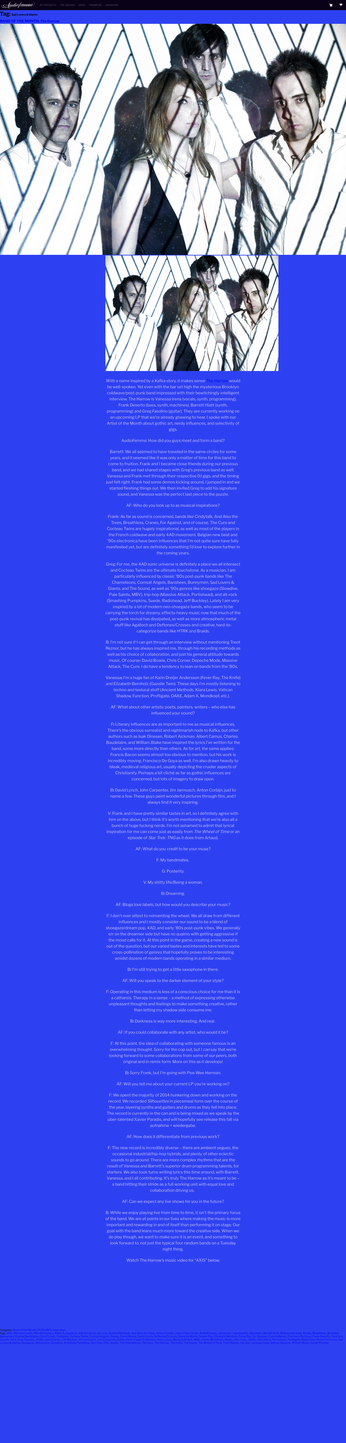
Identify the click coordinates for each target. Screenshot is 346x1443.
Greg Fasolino (25, 1339)
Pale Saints (264, 1339)
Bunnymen (6, 1336)
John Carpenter (106, 1339)
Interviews (59, 1330)
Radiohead (308, 1339)
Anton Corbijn (165, 1333)
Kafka (121, 1339)
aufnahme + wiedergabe (233, 1333)
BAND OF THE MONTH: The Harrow (30, 21)
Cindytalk (62, 1336)
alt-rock (102, 1333)
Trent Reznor (231, 1342)
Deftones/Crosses (165, 1336)
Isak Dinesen (52, 1339)
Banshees (256, 1333)
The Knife (176, 1342)
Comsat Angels (99, 1336)
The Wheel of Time (210, 1342)
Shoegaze (27, 1342)
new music (240, 1339)
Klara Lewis (164, 1339)
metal (205, 1339)
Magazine (112, 5)
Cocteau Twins (79, 1336)
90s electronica (43, 1333)
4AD (9, 1333)
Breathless (319, 1333)
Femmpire (95, 5)
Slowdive (56, 1342)
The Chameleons (129, 1342)
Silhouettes (42, 1342)
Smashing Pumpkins (76, 1342)
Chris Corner (47, 1336)
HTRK (39, 1339)
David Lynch (145, 1336)
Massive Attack (182, 1339)
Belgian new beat (291, 1333)
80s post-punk (23, 1333)
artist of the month (186, 1333)
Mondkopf (216, 1339)
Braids (307, 1333)
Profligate (293, 1339)
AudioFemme (208, 1333)
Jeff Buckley (69, 1339)
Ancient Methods (119, 1333)
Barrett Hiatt (271, 1333)
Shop (82, 5)
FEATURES (44, 1330)
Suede (114, 1342)
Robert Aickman (326, 1339)
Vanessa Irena (260, 1342)
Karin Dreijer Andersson (141, 1339)
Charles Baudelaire (26, 1336)
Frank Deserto (321, 1336)
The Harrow (217, 380)
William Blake (300, 1342)
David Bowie (128, 1336)
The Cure (147, 1342)
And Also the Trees (143, 1333)
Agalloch (71, 1333)
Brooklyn (333, 1333)
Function (336, 1336)
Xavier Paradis (319, 1342)
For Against (260, 1336)
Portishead (279, 1339)
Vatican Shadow (280, 1342)
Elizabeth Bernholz (226, 1336)
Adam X (60, 1333)
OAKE (252, 1339)
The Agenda (67, 5)
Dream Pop (206, 1336)
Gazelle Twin (8, 1339)
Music (228, 1339)
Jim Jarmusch (86, 1339)
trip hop (245, 1342)
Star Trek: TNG (100, 1342)
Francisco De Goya (299, 1336)
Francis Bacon (277, 1336)
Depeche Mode (187, 1336)
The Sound (190, 1342)
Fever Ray (245, 1336)
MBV (197, 1339)
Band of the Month (24, 1330)
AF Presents (48, 5)
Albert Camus (87, 1333)
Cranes (114, 1336)
